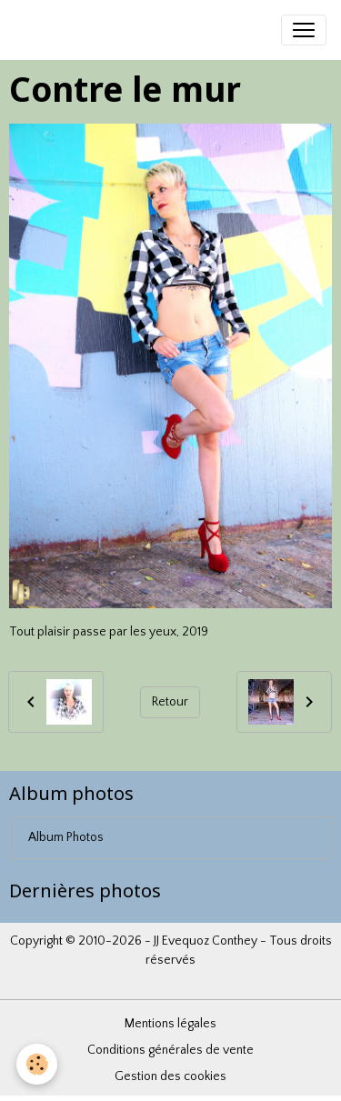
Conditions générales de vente (170, 1050)
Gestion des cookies (170, 1076)
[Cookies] (36, 1064)
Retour (170, 702)
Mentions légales (170, 1023)
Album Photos (66, 837)
